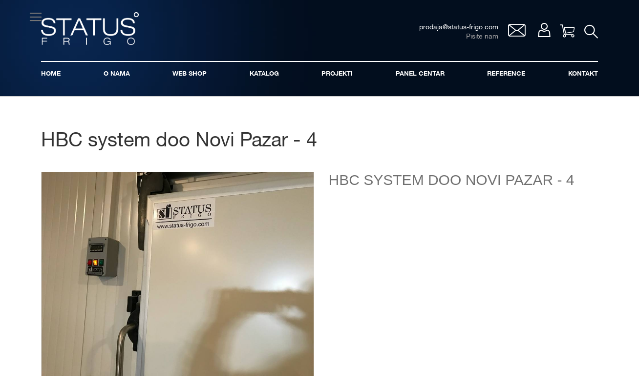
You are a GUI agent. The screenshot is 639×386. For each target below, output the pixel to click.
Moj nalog (544, 30)
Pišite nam (482, 37)
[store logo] (90, 28)
